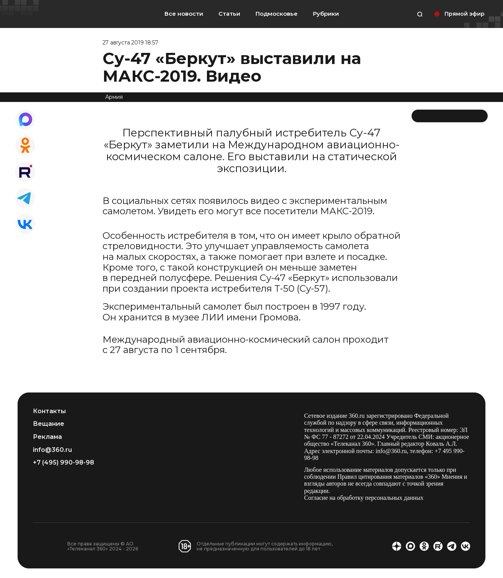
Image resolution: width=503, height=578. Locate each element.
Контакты (49, 411)
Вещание (48, 423)
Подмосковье (277, 13)
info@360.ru (52, 450)
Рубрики (326, 13)
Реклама (47, 437)
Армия (114, 97)
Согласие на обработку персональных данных (363, 497)
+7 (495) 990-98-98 (63, 462)
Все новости (183, 13)
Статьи (229, 13)
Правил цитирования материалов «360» (388, 476)
